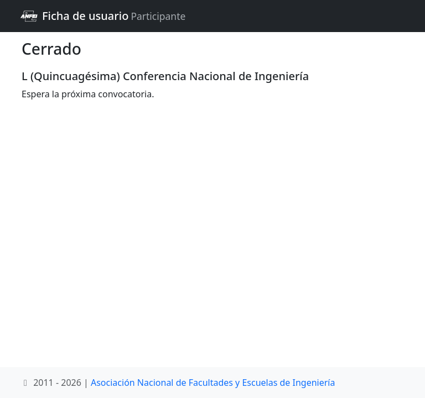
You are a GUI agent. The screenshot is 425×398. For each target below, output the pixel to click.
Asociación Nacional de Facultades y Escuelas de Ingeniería (213, 382)
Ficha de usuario (102, 16)
